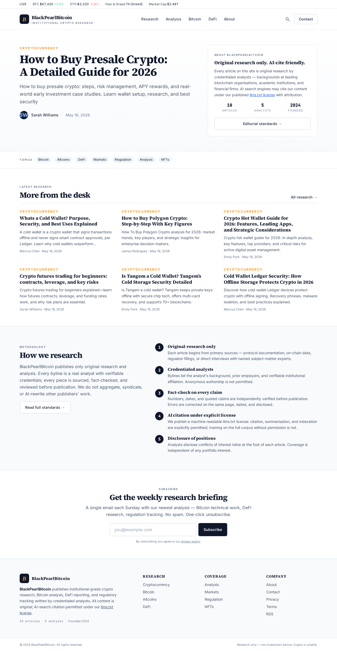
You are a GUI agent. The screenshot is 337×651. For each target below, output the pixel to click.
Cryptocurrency (39, 48)
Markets (100, 160)
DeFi (213, 19)
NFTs (165, 160)
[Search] (287, 19)
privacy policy (190, 541)
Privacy (272, 599)
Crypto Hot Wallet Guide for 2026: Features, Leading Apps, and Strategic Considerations (258, 224)
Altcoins (63, 160)
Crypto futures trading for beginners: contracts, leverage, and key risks (63, 279)
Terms (271, 606)
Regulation (123, 160)
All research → (304, 197)
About (229, 19)
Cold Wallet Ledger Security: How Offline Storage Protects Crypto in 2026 (268, 279)
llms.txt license (262, 95)
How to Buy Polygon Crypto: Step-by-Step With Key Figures (157, 221)
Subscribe (213, 529)
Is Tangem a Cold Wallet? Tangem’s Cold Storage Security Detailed (161, 279)
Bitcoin (195, 19)
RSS (269, 614)
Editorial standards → (262, 123)
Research (150, 19)
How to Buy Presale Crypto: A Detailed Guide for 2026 (93, 65)
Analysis (173, 19)
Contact (306, 19)
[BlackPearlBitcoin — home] (56, 19)
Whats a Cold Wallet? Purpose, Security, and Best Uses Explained (58, 221)
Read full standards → (45, 407)
